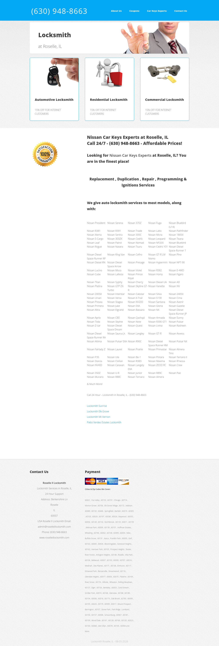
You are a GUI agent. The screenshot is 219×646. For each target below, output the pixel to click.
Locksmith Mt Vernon (98, 417)
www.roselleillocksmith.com (54, 537)
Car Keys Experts (157, 10)
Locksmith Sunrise (97, 406)
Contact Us (180, 10)
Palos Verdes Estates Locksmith (104, 422)
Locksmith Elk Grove (98, 411)
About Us (116, 10)
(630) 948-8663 (59, 11)
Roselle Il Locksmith (53, 521)
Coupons (134, 10)
